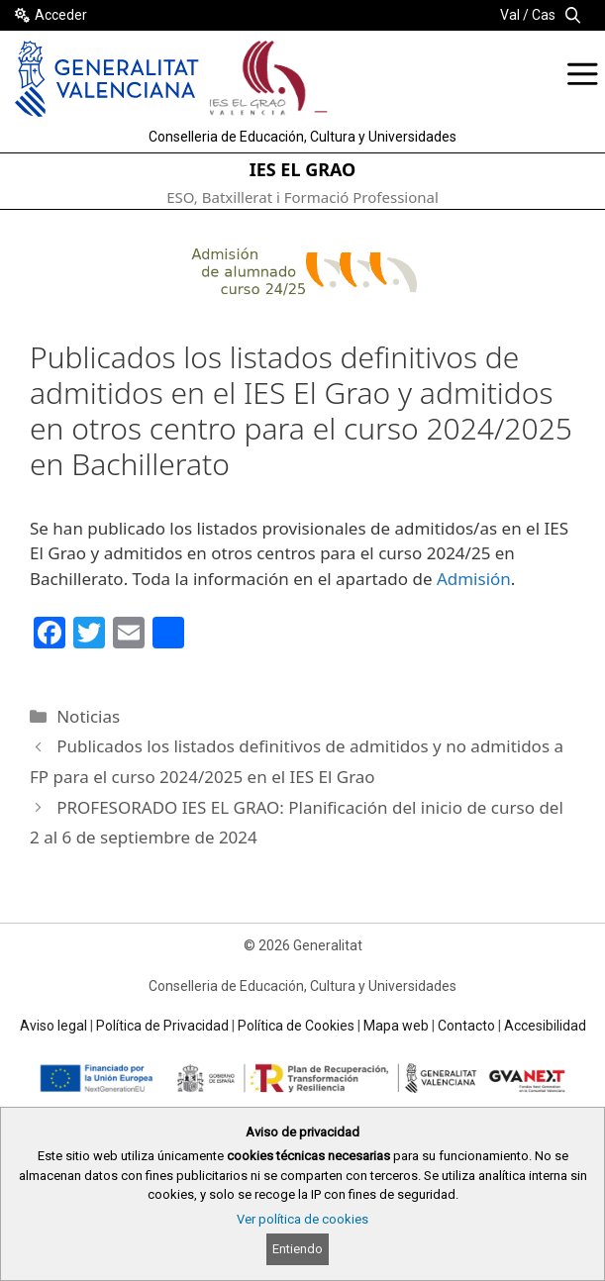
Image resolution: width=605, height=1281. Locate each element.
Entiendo (297, 1248)
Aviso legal (53, 1026)
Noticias (88, 716)
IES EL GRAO (303, 169)
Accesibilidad (545, 1026)
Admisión (474, 578)
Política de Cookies (296, 1026)
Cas (543, 15)
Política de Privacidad (162, 1026)
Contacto (466, 1026)
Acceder (61, 15)
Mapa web (396, 1026)
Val (510, 15)
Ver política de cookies (302, 1219)
